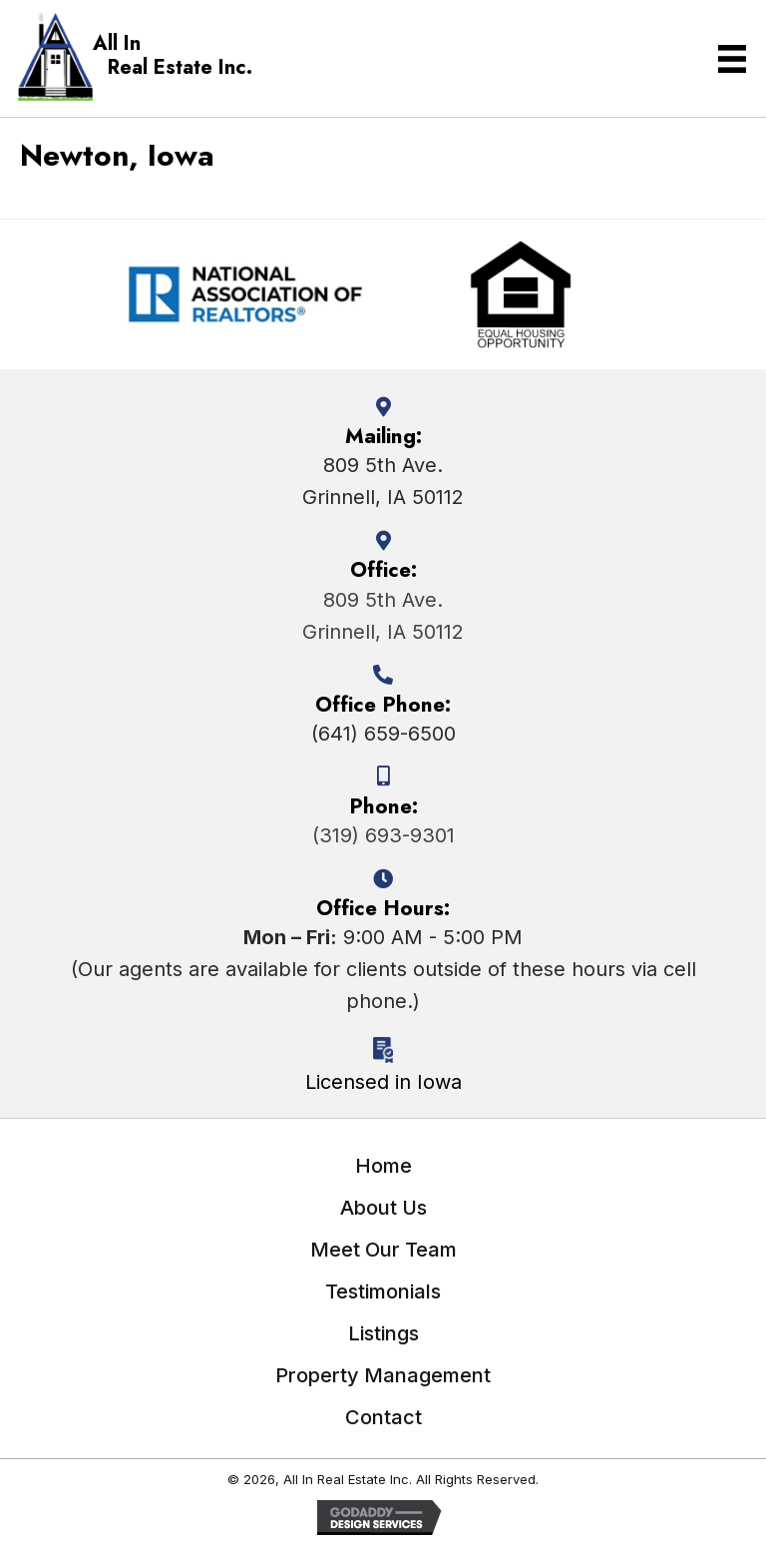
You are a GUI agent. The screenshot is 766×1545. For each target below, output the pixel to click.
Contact (383, 1417)
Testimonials (383, 1291)
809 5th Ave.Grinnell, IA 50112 (383, 616)
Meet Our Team (383, 1250)
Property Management (383, 1375)
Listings (383, 1333)
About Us (383, 1208)
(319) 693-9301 (383, 835)
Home (383, 1166)
